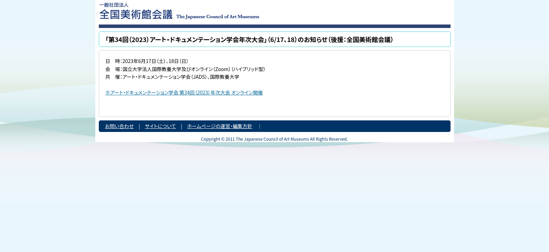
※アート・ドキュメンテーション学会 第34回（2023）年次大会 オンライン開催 (184, 92)
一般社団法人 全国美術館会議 (222, 10)
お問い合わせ (119, 126)
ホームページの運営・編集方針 (219, 126)
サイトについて (160, 126)
